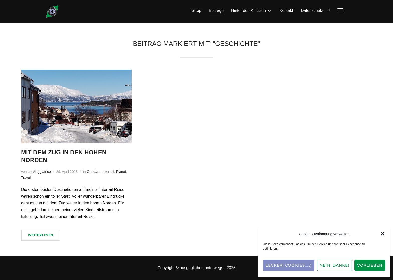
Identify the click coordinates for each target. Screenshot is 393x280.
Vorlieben (369, 265)
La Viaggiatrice (39, 172)
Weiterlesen (40, 235)
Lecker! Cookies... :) (289, 265)
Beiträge (216, 10)
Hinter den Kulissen (248, 10)
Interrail (108, 172)
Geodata (94, 172)
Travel (26, 178)
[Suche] (329, 10)
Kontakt (286, 10)
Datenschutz (312, 10)
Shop (196, 10)
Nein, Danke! (334, 265)
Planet (121, 172)
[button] (382, 233)
